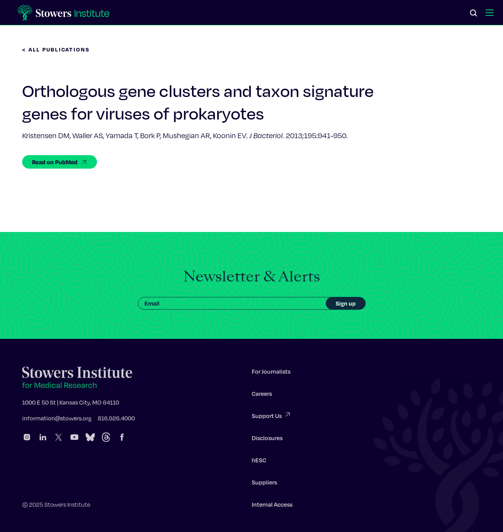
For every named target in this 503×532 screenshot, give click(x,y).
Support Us (271, 416)
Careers (262, 394)
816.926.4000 (116, 419)
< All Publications (56, 49)
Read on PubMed (59, 161)
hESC (259, 461)
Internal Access (272, 505)
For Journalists (271, 372)
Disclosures (267, 439)
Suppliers (264, 483)
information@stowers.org (56, 419)
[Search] (474, 13)
